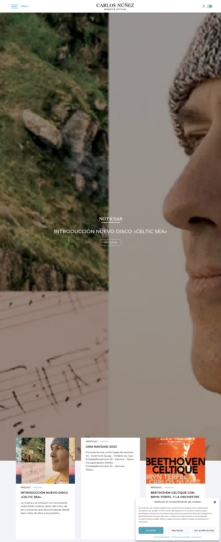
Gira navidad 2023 (101, 446)
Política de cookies (162, 537)
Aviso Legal (196, 537)
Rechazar (177, 530)
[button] (214, 501)
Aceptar (151, 530)
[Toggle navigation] (15, 7)
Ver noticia (110, 242)
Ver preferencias (204, 530)
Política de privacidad (180, 537)
